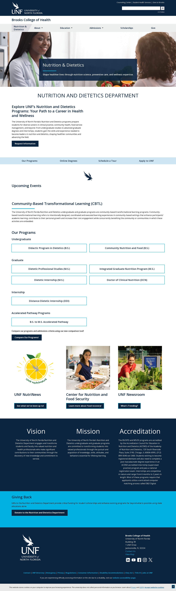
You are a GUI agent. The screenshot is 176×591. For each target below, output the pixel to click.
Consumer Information (88, 573)
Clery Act (129, 573)
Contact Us (130, 551)
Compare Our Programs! (27, 337)
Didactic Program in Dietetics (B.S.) (49, 248)
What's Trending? (129, 405)
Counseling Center (124, 2)
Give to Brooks (158, 2)
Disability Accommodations (111, 573)
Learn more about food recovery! (85, 405)
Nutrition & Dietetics (20, 28)
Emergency (51, 573)
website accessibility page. (124, 578)
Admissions (95, 28)
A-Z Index (161, 12)
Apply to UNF (146, 160)
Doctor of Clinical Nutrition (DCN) (127, 280)
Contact (26, 573)
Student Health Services (142, 2)
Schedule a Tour (107, 160)
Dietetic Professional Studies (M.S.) (49, 269)
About (37, 28)
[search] (140, 8)
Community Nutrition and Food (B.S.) (127, 248)
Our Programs (29, 160)
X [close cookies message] (173, 586)
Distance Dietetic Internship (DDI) (49, 301)
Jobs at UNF (148, 573)
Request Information (25, 143)
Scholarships (127, 28)
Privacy (133, 587)
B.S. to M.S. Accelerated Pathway (49, 322)
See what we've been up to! (30, 405)
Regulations (71, 573)
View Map (129, 554)
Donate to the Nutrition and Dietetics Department (40, 512)
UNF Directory (38, 573)
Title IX (138, 573)
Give (153, 28)
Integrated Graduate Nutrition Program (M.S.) (126, 269)
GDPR (142, 587)
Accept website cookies (154, 587)
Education (65, 28)
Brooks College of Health (31, 20)
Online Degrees (68, 160)
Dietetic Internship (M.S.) (49, 280)
